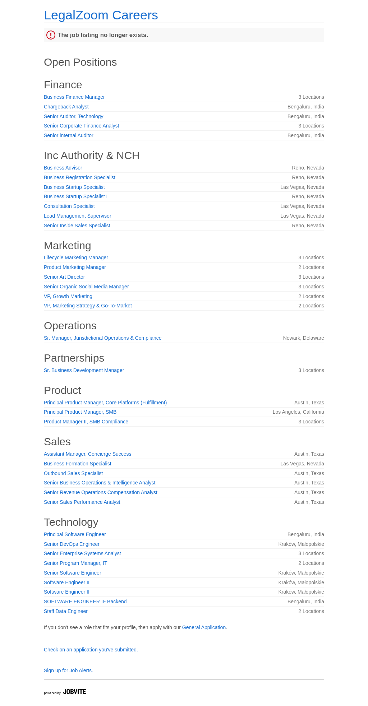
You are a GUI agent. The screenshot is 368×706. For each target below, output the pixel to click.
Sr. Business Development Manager (84, 370)
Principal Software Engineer (75, 534)
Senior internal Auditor (68, 135)
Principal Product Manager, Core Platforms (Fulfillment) (105, 402)
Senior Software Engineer (72, 573)
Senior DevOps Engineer (72, 544)
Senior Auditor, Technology (74, 116)
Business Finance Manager (74, 97)
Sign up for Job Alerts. (68, 670)
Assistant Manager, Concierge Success (88, 454)
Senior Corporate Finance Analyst (81, 126)
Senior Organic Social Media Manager (86, 286)
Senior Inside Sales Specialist (77, 225)
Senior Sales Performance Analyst (82, 502)
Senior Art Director (64, 277)
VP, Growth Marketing (68, 296)
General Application (204, 627)
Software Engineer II (66, 582)
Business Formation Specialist (77, 463)
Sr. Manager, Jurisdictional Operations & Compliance (103, 338)
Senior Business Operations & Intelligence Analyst (100, 483)
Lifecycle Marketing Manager (76, 257)
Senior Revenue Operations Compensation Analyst (100, 492)
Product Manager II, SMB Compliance (86, 421)
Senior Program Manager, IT (75, 563)
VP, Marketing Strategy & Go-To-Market (88, 305)
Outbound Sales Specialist (73, 473)
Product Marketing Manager (75, 267)
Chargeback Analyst (66, 107)
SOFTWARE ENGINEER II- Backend (85, 601)
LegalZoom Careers (101, 15)
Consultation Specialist (69, 206)
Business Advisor (63, 168)
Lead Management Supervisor (77, 216)
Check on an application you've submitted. (91, 649)
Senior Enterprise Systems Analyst (82, 553)
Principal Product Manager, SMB (80, 412)
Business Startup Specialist (74, 187)
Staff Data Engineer (66, 611)
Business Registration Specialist (79, 177)
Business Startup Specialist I (75, 196)
